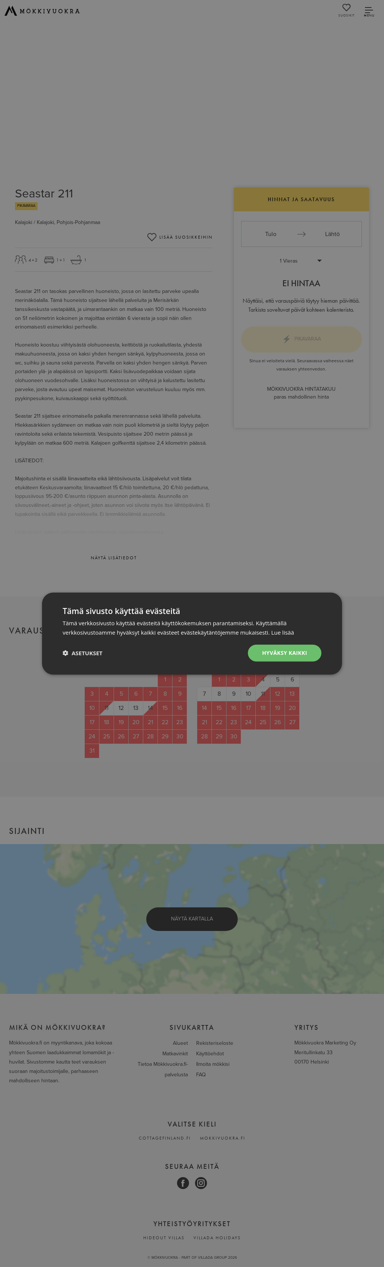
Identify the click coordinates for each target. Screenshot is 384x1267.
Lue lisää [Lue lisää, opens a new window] (282, 632)
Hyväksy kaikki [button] (284, 652)
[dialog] (192, 633)
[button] (82, 653)
